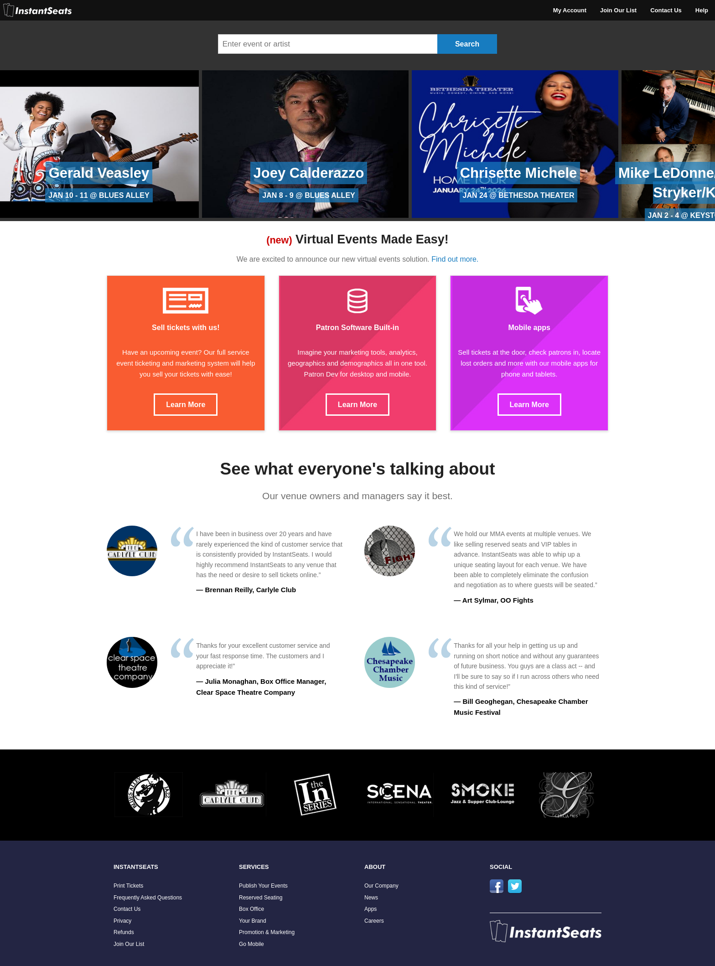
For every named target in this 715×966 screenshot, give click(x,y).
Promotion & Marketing (267, 932)
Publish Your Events (263, 886)
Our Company (381, 886)
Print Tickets (128, 886)
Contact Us (666, 10)
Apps (370, 909)
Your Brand (252, 921)
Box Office (251, 909)
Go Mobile (251, 944)
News (371, 897)
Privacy (122, 921)
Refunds (124, 932)
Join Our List (618, 10)
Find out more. (454, 259)
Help (701, 10)
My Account (569, 10)
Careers (374, 921)
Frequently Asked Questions (148, 897)
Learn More (185, 404)
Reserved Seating (260, 897)
